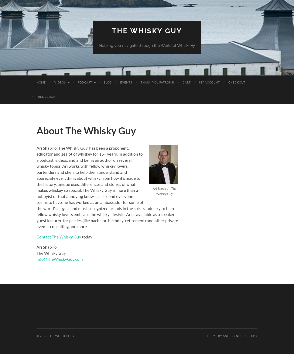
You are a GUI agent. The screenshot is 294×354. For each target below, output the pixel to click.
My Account (209, 82)
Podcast (85, 82)
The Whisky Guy (147, 31)
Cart (187, 82)
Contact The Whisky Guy (59, 236)
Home (41, 82)
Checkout (236, 82)
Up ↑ (254, 336)
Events (126, 82)
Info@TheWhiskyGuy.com (60, 259)
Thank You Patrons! (157, 82)
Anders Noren (235, 336)
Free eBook (46, 96)
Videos (60, 82)
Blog (108, 82)
